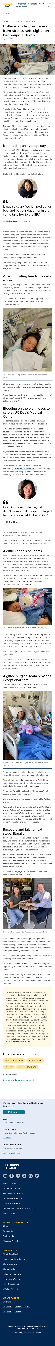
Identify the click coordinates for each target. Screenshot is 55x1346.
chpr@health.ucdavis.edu (14, 1122)
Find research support (12, 1148)
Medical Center (35, 1060)
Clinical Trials (9, 1268)
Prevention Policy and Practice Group (19, 1132)
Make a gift (13, 1112)
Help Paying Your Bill (12, 1278)
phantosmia (42, 126)
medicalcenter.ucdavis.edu (18, 1041)
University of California (13, 1311)
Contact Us (8, 1231)
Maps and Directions (12, 1241)
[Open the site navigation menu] (50, 5)
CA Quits (7, 1137)
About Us (7, 1226)
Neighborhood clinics (12, 1198)
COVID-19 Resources (12, 1288)
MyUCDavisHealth (11, 1254)
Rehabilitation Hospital (13, 1193)
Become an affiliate (11, 1153)
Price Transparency (11, 1283)
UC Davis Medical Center (25, 468)
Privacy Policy (32, 1328)
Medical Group (9, 1213)
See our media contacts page (17, 1079)
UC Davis (7, 1301)
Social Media (8, 1236)
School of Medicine (11, 1203)
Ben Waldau (37, 575)
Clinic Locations (10, 1263)
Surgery (8, 1067)
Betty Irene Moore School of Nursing (19, 1208)
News (7, 13)
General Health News (14, 1060)
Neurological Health (14, 21)
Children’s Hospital (11, 1188)
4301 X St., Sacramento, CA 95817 (27, 1333)
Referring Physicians (12, 1273)
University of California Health (16, 1306)
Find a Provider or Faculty (14, 1258)
